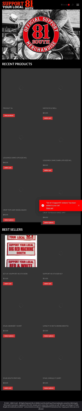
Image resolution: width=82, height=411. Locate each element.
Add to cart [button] (47, 118)
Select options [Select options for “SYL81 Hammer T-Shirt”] (9, 336)
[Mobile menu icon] (78, 5)
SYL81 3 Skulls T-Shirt (52, 378)
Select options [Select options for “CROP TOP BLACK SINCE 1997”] (48, 222)
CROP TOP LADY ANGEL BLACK (14, 210)
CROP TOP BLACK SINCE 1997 (54, 213)
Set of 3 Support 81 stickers (15, 274)
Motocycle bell (50, 108)
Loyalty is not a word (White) (55, 326)
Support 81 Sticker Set (53, 274)
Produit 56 (8, 108)
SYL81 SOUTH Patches (12, 378)
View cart (49, 208)
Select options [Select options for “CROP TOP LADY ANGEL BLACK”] (9, 220)
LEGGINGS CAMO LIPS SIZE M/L (15, 158)
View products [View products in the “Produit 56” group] (8, 115)
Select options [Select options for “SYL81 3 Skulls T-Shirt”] (48, 388)
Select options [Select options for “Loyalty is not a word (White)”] (48, 336)
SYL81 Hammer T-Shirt (12, 326)
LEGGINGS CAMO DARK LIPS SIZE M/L (57, 160)
